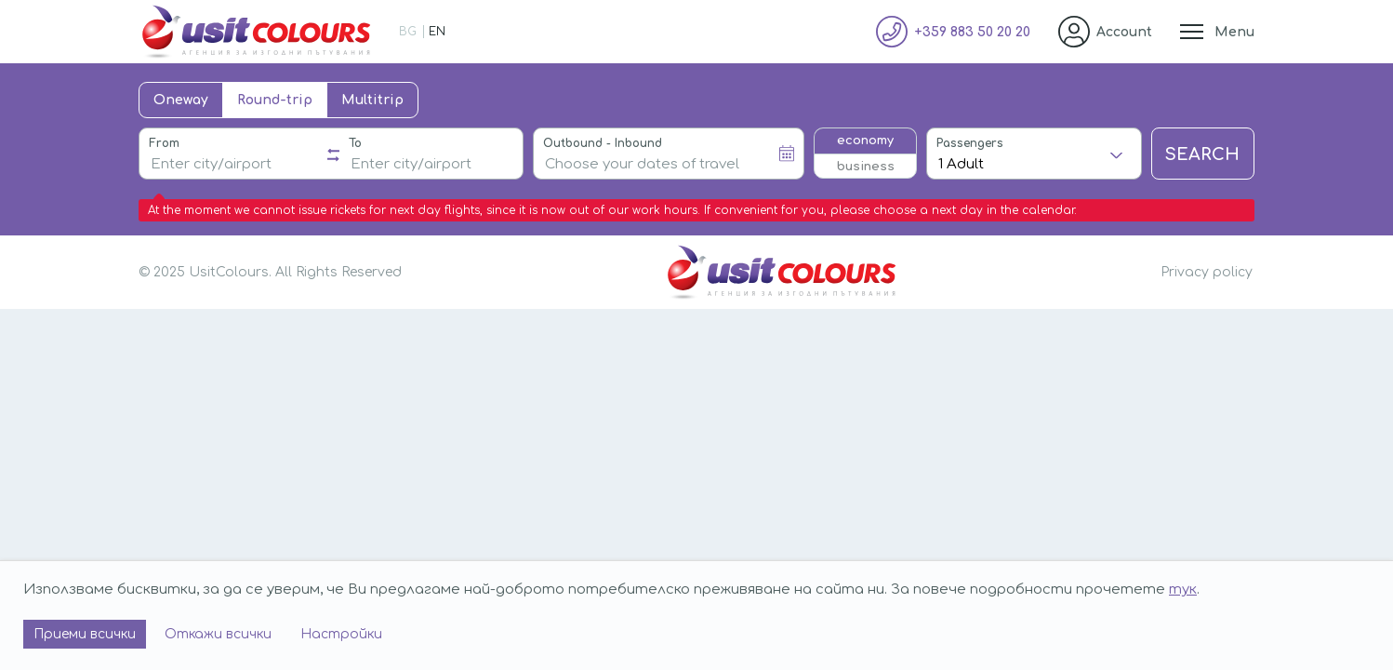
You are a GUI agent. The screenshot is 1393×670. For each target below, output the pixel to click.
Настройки (341, 634)
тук (1183, 589)
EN (437, 31)
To (355, 143)
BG (408, 31)
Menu (1234, 32)
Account (1124, 32)
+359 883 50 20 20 (972, 32)
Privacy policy (1207, 272)
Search (1202, 154)
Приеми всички (84, 634)
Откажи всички (218, 634)
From (164, 143)
